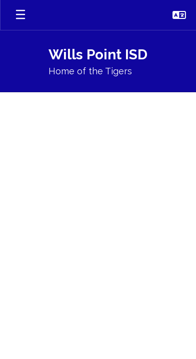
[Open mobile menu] (20, 15)
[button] (179, 15)
